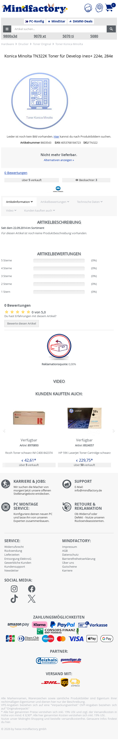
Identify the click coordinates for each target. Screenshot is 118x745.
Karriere (67, 570)
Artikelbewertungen (53, 202)
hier (7, 722)
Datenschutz (70, 555)
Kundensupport (14, 566)
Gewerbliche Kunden (17, 563)
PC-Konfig (35, 21)
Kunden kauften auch (38, 210)
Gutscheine (69, 566)
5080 (94, 36)
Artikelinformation (18, 202)
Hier (56, 136)
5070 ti (68, 36)
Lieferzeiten (11, 555)
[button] (7, 28)
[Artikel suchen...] (59, 28)
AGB (65, 551)
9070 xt (40, 36)
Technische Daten (88, 202)
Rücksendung (13, 551)
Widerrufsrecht (14, 547)
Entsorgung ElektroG (17, 559)
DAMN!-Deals (80, 21)
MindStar (56, 21)
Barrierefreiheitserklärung (78, 559)
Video (10, 210)
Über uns (68, 563)
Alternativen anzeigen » (59, 160)
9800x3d (10, 36)
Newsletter (11, 570)
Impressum (69, 547)
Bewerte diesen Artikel (21, 323)
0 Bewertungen (15, 173)
